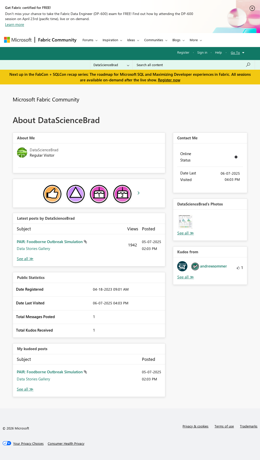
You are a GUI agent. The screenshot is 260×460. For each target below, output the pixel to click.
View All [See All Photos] (185, 233)
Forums (88, 40)
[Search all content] (193, 65)
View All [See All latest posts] (25, 259)
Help (218, 52)
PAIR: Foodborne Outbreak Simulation (50, 241)
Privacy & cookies (195, 426)
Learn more (14, 24)
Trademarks (248, 426)
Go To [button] (235, 52)
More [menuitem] (194, 40)
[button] (185, 222)
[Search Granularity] (111, 65)
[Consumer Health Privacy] (66, 443)
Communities (153, 40)
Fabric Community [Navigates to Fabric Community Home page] (57, 40)
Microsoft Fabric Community (46, 99)
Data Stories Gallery (33, 248)
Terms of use (224, 426)
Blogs (176, 40)
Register (183, 52)
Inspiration (110, 40)
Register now (169, 79)
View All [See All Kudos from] (185, 277)
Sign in (202, 52)
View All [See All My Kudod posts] (25, 389)
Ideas (131, 40)
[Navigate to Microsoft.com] (17, 40)
